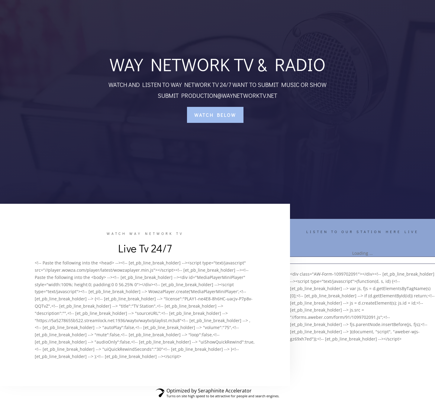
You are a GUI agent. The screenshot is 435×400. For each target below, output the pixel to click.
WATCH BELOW (215, 115)
